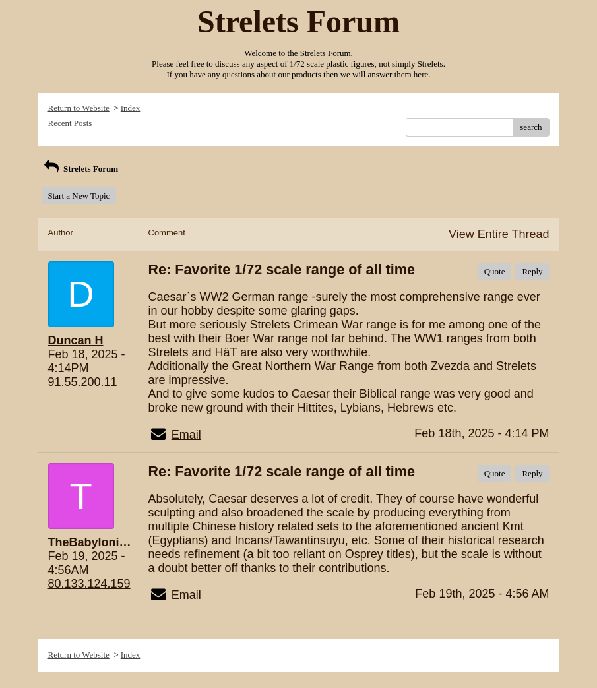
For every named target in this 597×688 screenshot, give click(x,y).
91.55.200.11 (82, 382)
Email (186, 434)
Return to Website (79, 108)
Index (131, 108)
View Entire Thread (499, 234)
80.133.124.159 (89, 583)
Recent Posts (70, 123)
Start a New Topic (79, 196)
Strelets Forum (80, 168)
